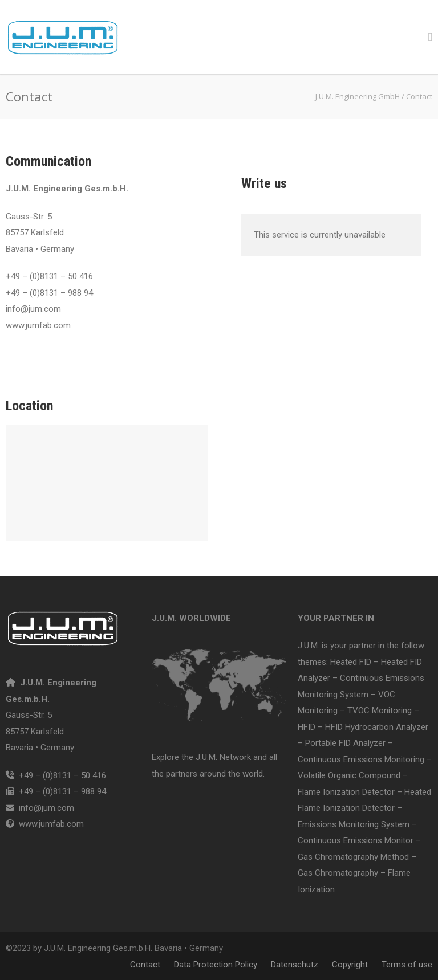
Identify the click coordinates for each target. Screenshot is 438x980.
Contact (145, 964)
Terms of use (407, 964)
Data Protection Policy (215, 964)
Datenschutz (294, 964)
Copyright (350, 964)
